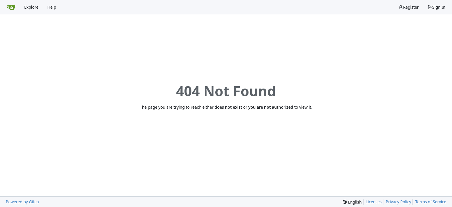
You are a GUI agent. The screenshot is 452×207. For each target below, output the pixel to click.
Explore (31, 7)
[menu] (352, 202)
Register (408, 7)
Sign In (436, 7)
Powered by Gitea (22, 201)
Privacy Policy (398, 201)
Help (51, 7)
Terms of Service (430, 201)
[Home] (11, 7)
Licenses (374, 201)
